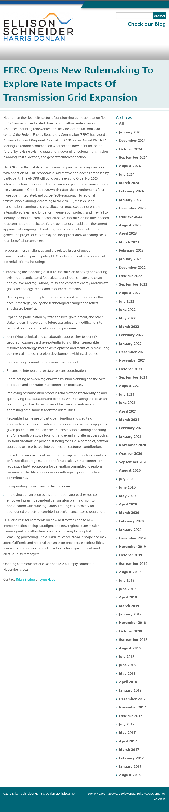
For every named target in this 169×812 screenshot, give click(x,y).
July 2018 (126, 656)
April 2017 (128, 740)
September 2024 (133, 157)
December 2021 (132, 351)
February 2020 (131, 520)
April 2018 (128, 681)
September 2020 (133, 461)
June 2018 (127, 664)
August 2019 (130, 571)
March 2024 (129, 182)
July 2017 (126, 723)
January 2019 (130, 613)
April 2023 (128, 233)
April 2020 (128, 503)
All (121, 123)
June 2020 (127, 486)
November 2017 (132, 706)
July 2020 (126, 478)
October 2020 (130, 453)
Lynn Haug (47, 579)
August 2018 (130, 647)
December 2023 (132, 207)
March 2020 (129, 512)
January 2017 (130, 766)
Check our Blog (147, 24)
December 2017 (132, 698)
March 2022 (129, 326)
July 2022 (126, 300)
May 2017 (127, 732)
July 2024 (126, 174)
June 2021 (127, 402)
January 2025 (130, 131)
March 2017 (129, 749)
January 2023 (130, 258)
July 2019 (126, 579)
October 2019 (130, 554)
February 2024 (131, 190)
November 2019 (132, 546)
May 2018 (127, 673)
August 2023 (130, 224)
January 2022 (130, 343)
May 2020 (127, 495)
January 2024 (130, 199)
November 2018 (132, 622)
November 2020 (132, 444)
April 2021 (128, 410)
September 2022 (133, 283)
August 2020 (130, 469)
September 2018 (133, 639)
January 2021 (130, 436)
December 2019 (132, 537)
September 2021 (133, 376)
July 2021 (126, 393)
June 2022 (127, 309)
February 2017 (131, 757)
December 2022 (132, 266)
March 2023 (129, 241)
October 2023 (130, 216)
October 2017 (130, 715)
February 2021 (131, 427)
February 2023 (131, 250)
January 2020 (130, 529)
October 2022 (130, 275)
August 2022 (130, 292)
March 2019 (129, 605)
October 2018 (130, 630)
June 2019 (127, 588)
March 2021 (129, 419)
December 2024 (132, 140)
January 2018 (130, 690)
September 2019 (133, 563)
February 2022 (131, 334)
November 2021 (132, 359)
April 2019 (128, 596)
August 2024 (130, 165)
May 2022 (127, 317)
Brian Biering (25, 579)
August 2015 (130, 774)
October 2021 (130, 368)
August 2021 (130, 385)
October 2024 (130, 148)
